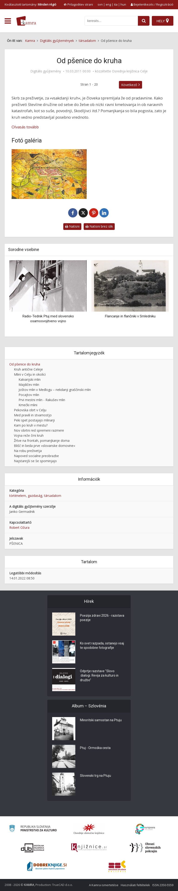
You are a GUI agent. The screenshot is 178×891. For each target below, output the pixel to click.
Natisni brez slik (99, 226)
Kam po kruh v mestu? (31, 425)
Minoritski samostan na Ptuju (101, 720)
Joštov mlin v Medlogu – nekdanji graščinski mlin (55, 389)
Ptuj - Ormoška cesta (95, 748)
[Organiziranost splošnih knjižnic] (89, 829)
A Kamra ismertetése (103, 885)
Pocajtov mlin (29, 395)
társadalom (52, 495)
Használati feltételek (135, 885)
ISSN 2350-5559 (162, 885)
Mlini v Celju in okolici (30, 374)
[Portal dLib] (32, 848)
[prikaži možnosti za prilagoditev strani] (78, 4)
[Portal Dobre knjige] (47, 866)
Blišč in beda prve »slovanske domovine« (44, 445)
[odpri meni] (8, 21)
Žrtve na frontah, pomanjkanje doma (42, 440)
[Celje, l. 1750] (49, 174)
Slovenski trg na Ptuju (95, 776)
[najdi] (143, 21)
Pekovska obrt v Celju (30, 410)
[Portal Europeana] (145, 829)
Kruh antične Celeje (28, 369)
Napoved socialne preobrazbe (36, 456)
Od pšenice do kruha (24, 364)
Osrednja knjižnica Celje (130, 71)
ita (116, 4)
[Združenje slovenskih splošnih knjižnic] (89, 847)
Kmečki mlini (28, 405)
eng (108, 4)
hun (123, 4)
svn (100, 4)
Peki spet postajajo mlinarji (34, 420)
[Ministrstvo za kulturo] (33, 829)
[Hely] (162, 21)
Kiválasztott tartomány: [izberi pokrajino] (30, 4)
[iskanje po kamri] (111, 21)
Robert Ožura (19, 527)
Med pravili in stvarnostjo (33, 415)
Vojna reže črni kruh (29, 435)
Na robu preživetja (28, 451)
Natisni (72, 226)
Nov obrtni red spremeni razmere (39, 430)
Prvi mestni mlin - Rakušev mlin (42, 400)
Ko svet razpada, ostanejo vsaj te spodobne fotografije (102, 646)
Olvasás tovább (25, 127)
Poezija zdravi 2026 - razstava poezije (102, 618)
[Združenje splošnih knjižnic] (117, 866)
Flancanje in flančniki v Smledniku (130, 316)
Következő (129, 85)
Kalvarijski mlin (30, 379)
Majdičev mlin (29, 384)
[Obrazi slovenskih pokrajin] (145, 848)
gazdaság (35, 495)
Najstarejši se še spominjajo (35, 461)
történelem (17, 495)
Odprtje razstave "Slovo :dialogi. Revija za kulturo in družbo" (99, 676)
